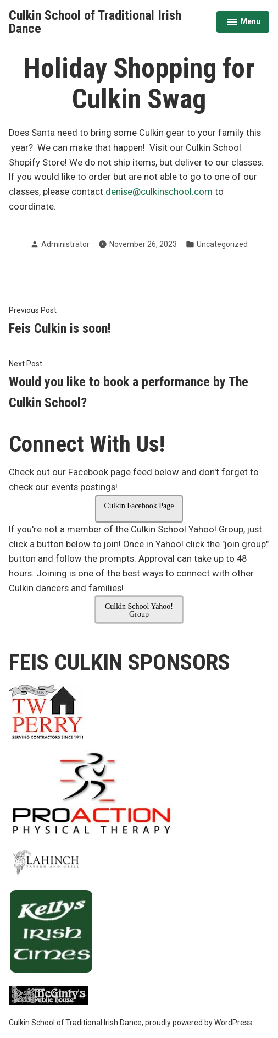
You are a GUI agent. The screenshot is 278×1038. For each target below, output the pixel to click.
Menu (243, 23)
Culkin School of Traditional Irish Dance (95, 22)
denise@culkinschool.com (159, 191)
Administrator (65, 244)
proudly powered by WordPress (198, 1022)
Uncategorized (222, 244)
